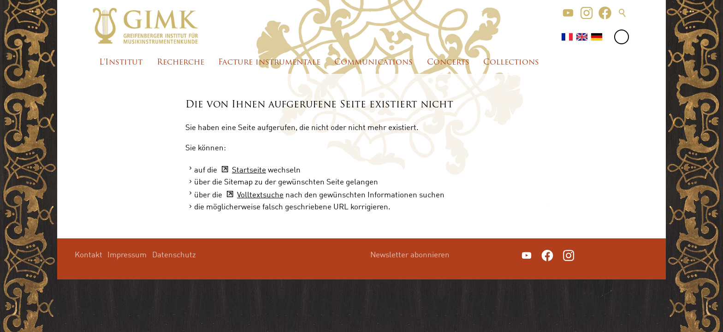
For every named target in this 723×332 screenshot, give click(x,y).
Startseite (249, 169)
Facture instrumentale (269, 62)
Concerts (448, 62)
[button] (568, 13)
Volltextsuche (260, 194)
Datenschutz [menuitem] (174, 254)
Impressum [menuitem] (127, 254)
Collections (511, 62)
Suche (622, 13)
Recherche (180, 62)
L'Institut (120, 62)
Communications (373, 62)
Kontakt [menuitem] (88, 254)
